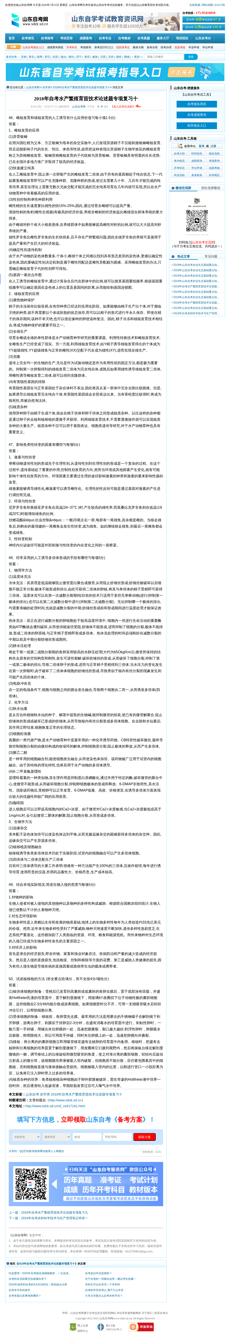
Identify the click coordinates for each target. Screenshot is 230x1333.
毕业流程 (179, 175)
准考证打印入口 (103, 47)
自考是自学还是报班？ (98, 1273)
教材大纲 (138, 47)
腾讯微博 (45, 1151)
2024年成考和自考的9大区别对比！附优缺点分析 (38, 1284)
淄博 (39, 56)
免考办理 (152, 47)
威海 (95, 56)
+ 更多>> (137, 56)
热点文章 (183, 256)
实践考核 (214, 167)
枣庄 (47, 56)
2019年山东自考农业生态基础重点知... (196, 264)
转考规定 (214, 175)
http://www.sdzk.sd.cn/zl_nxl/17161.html (55, 1106)
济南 (23, 56)
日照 (103, 56)
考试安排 (66, 38)
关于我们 (147, 1313)
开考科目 (179, 167)
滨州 (111, 56)
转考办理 (166, 47)
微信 (61, 1151)
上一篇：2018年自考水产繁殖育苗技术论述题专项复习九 (48, 1212)
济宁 (79, 56)
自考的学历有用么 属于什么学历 (104, 1290)
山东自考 (32, 1094)
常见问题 (211, 256)
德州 (118, 56)
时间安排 (196, 153)
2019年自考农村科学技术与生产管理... (196, 313)
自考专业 (105, 38)
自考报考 (47, 38)
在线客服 (194, 5)
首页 (12, 38)
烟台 (63, 56)
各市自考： (13, 56)
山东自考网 (32, 87)
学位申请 (207, 47)
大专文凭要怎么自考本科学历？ (104, 1295)
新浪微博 (34, 1151)
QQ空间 (24, 1151)
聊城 (126, 56)
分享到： (14, 1151)
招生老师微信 (210, 188)
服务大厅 (163, 38)
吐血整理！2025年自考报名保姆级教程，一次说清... (40, 1273)
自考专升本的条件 (19, 1290)
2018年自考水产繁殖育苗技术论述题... (196, 286)
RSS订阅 (220, 5)
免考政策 (196, 175)
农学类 (46, 87)
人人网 (54, 1151)
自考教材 (124, 38)
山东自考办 (203, 38)
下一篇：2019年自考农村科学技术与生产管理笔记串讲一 (48, 1218)
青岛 (31, 56)
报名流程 (214, 153)
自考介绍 (179, 153)
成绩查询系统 (55, 47)
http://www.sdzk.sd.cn (65, 1100)
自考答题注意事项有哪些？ (25, 1295)
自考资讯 (28, 38)
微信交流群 (183, 188)
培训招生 (182, 38)
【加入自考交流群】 (126, 106)
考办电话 (179, 160)
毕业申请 (193, 47)
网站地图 (207, 5)
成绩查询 (85, 38)
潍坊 (71, 56)
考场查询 (85, 47)
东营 (55, 56)
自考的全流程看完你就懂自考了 (27, 1278)
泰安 (87, 56)
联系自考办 (161, 1313)
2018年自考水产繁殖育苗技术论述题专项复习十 (81, 87)
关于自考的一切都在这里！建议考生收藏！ (110, 1278)
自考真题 (143, 38)
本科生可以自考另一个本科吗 (102, 1284)
